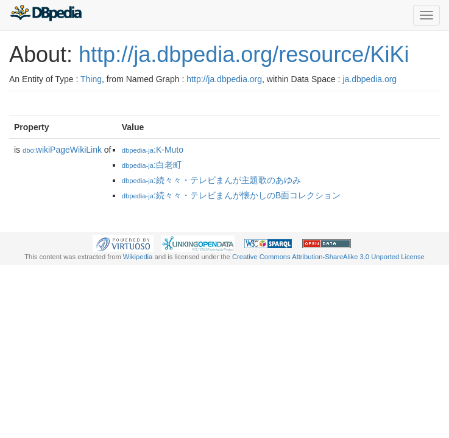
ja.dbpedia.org (369, 79)
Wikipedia (138, 256)
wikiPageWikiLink (62, 150)
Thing (91, 79)
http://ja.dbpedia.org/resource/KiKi (244, 54)
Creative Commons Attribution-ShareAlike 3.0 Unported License (328, 256)
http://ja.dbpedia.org (224, 79)
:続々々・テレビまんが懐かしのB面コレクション (231, 195)
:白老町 (152, 165)
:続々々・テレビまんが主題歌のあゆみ (211, 180)
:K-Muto (152, 150)
